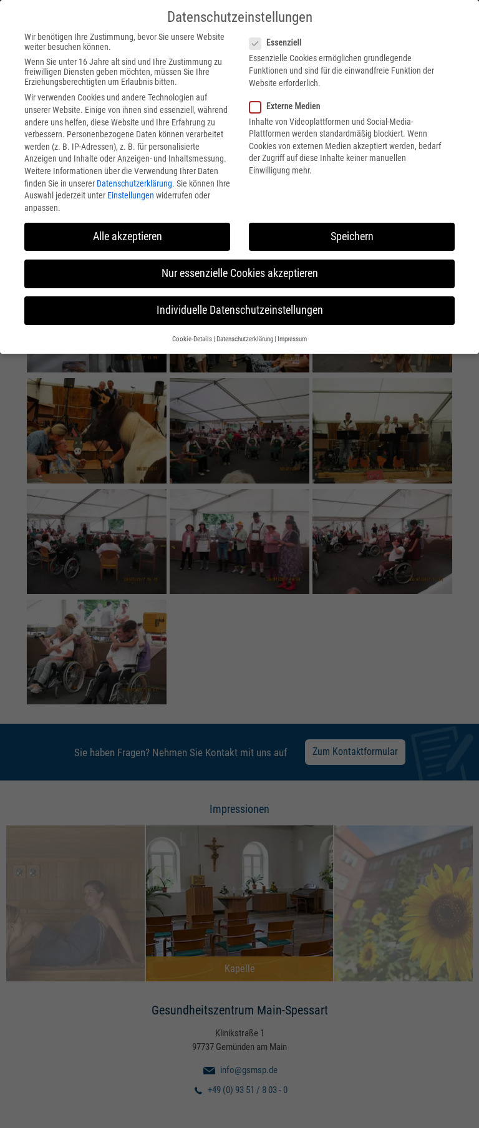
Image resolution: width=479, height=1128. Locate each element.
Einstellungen (130, 193)
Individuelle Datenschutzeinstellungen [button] (240, 308)
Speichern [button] (352, 234)
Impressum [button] (292, 337)
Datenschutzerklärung (134, 181)
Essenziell (279, 41)
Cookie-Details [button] (192, 337)
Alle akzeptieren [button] (127, 234)
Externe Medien (289, 104)
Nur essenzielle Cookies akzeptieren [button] (240, 271)
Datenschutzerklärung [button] (244, 337)
